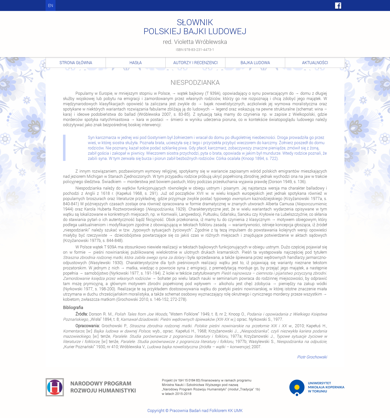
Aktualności (315, 62)
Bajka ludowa (255, 62)
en (50, 5)
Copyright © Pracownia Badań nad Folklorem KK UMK (195, 410)
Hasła (136, 62)
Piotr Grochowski (312, 356)
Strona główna (76, 62)
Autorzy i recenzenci (195, 62)
